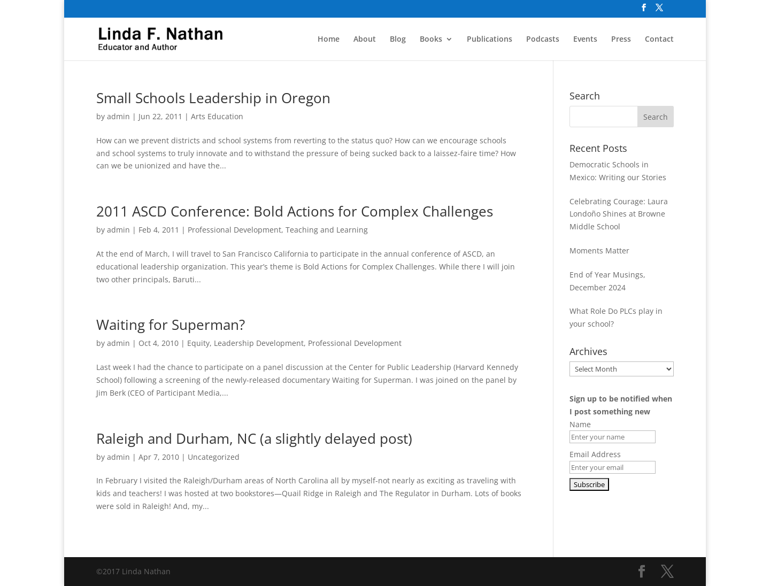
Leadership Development (259, 343)
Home (329, 39)
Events (585, 39)
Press (621, 39)
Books (431, 39)
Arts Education (217, 116)
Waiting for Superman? (170, 324)
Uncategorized (214, 457)
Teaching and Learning (327, 230)
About (364, 39)
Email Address (595, 454)
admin (118, 116)
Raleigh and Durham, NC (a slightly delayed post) (254, 438)
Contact (659, 39)
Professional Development (234, 230)
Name (580, 424)
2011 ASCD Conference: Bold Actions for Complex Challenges (294, 211)
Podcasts (542, 39)
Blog (398, 39)
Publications (489, 39)
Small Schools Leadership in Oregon (213, 97)
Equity (198, 343)
